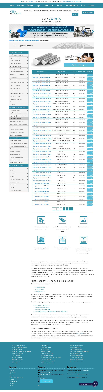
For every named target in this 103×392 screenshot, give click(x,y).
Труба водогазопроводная (17, 58)
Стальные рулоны (15, 80)
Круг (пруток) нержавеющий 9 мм (41, 90)
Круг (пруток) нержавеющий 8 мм (41, 88)
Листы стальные (16, 355)
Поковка (12, 104)
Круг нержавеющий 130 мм (42, 194)
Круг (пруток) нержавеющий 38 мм (42, 135)
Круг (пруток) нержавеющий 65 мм (42, 162)
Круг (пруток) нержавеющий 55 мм (42, 154)
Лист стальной (14, 77)
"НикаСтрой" (85, 370)
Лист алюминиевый (75, 347)
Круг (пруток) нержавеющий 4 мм (41, 77)
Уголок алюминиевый (16, 160)
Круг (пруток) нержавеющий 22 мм (42, 112)
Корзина (79, 1)
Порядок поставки (48, 5)
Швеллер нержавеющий (17, 132)
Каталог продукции (19, 40)
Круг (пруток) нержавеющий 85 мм (42, 172)
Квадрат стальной (15, 88)
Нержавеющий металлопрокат (32, 40)
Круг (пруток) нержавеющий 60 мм (42, 159)
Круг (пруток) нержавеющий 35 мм (42, 130)
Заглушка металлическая (17, 179)
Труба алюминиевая (76, 349)
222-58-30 (51, 18)
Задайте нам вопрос (79, 65)
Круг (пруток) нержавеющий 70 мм (42, 164)
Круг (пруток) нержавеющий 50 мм (42, 149)
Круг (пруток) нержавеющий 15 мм (42, 101)
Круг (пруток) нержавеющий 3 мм (41, 75)
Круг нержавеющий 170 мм (42, 204)
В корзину (89, 74)
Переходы (13, 173)
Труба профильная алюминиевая (79, 351)
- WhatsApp (42, 378)
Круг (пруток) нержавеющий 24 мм (42, 114)
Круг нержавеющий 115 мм (42, 188)
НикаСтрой (11, 40)
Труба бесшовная (15, 60)
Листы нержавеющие (47, 353)
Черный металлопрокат (15, 52)
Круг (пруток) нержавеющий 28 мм (42, 122)
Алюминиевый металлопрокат (17, 138)
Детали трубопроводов (77, 361)
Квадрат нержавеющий (17, 121)
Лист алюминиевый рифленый (18, 143)
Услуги (38, 5)
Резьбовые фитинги (15, 190)
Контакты (91, 5)
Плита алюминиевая (76, 353)
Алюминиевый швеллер (16, 162)
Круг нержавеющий (15, 118)
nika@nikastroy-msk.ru (69, 1)
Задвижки (13, 185)
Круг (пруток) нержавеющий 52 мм (42, 151)
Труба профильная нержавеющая (51, 357)
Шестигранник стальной (17, 93)
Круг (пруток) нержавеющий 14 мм (42, 98)
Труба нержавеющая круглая (18, 113)
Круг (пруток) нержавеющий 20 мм (42, 109)
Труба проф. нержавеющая (18, 116)
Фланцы (12, 176)
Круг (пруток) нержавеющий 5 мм (41, 80)
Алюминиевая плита (15, 154)
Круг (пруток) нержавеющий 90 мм (42, 175)
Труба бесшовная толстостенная (21, 351)
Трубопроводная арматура (16, 165)
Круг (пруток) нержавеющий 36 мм (42, 133)
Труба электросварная (16, 55)
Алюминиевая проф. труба (18, 149)
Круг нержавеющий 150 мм (42, 199)
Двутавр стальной (17, 357)
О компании (20, 5)
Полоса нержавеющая (16, 127)
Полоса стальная (15, 85)
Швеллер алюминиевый (77, 359)
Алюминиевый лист (15, 140)
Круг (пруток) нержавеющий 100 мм (42, 180)
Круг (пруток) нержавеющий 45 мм (42, 143)
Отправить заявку (88, 12)
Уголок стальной (16, 361)
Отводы (12, 168)
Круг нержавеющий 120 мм (42, 191)
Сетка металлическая (16, 102)
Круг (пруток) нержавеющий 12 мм (42, 96)
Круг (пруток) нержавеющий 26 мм (42, 119)
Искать (75, 14)
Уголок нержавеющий (16, 129)
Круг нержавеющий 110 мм (42, 186)
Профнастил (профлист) (17, 82)
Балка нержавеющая (16, 135)
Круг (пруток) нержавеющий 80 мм (42, 170)
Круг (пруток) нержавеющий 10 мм (42, 93)
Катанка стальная (15, 96)
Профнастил (45, 345)
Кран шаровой (14, 182)
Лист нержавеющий (15, 110)
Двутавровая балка (15, 66)
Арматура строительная (17, 74)
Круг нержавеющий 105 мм (42, 183)
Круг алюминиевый (15, 151)
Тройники (12, 171)
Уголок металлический (16, 71)
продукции (79, 333)
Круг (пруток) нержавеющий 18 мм (42, 106)
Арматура (15, 363)
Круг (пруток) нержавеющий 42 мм (42, 141)
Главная (12, 5)
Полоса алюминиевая (16, 157)
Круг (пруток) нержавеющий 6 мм (41, 82)
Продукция (30, 5)
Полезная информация (72, 5)
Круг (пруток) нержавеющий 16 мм (42, 104)
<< (54, 209)
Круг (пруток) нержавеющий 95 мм (42, 178)
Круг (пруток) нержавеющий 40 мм (42, 138)
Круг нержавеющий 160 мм (42, 201)
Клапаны (12, 187)
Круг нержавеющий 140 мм (42, 196)
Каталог (12, 385)
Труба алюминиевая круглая (18, 146)
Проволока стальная (16, 99)
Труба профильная (15, 63)
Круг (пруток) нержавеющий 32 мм (42, 127)
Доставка (59, 5)
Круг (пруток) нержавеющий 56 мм (42, 156)
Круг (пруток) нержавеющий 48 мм (42, 146)
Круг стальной (14, 91)
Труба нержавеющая (47, 355)
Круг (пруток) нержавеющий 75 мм (42, 167)
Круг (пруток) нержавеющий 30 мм (42, 125)
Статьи (83, 5)
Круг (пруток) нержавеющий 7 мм (41, 85)
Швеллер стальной (15, 69)
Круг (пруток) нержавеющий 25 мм (42, 117)
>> (71, 209)
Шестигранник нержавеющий (18, 124)
